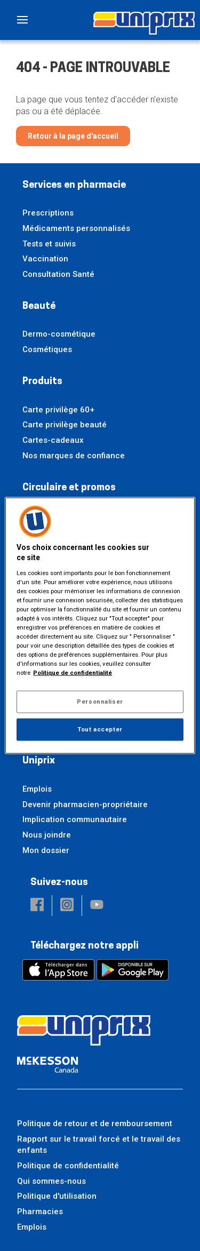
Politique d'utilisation (57, 1196)
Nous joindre (46, 835)
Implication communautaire (74, 819)
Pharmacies (40, 1211)
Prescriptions (48, 213)
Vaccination (45, 259)
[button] (37, 905)
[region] (100, 625)
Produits (42, 382)
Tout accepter (99, 729)
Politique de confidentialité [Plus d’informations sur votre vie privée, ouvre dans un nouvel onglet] (72, 672)
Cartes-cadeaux (53, 440)
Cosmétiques (47, 349)
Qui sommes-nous (51, 1181)
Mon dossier (45, 850)
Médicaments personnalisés (76, 228)
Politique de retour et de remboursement (94, 1123)
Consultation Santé (58, 274)
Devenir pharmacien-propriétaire (85, 804)
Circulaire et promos (69, 488)
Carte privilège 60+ (58, 410)
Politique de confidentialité (68, 1165)
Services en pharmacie (74, 185)
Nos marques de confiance (73, 455)
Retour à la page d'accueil (73, 136)
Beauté (38, 306)
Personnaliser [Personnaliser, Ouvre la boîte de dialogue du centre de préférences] (100, 701)
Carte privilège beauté (64, 424)
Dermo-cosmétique (58, 334)
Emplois (37, 789)
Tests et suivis (49, 244)
